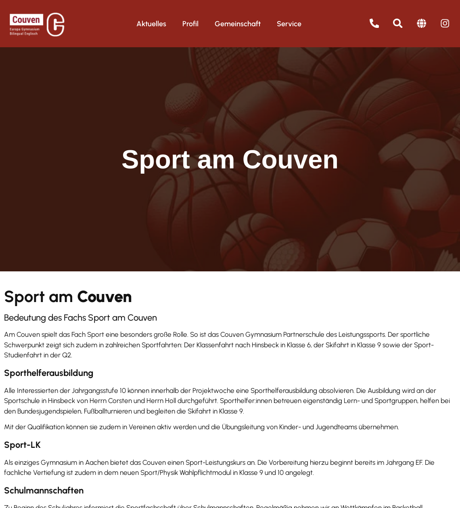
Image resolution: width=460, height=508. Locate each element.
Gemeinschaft (238, 23)
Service (289, 23)
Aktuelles (151, 23)
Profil (190, 23)
